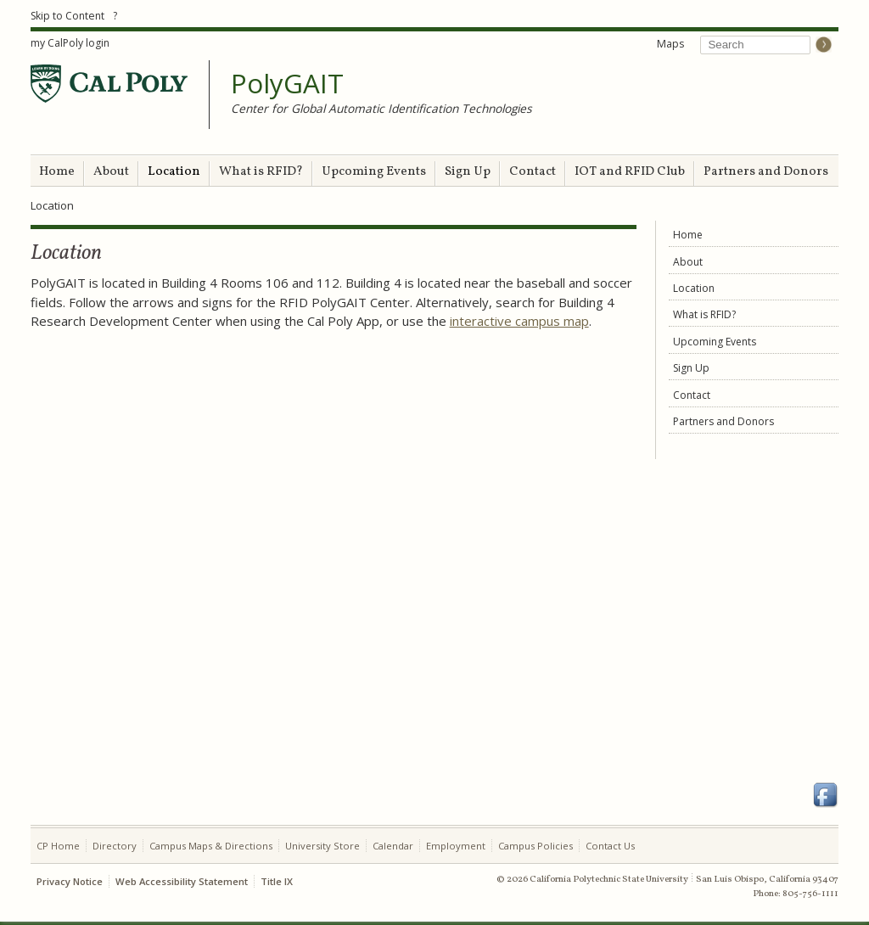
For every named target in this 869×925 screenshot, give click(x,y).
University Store (322, 845)
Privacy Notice (69, 881)
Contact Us (610, 845)
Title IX (277, 881)
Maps (670, 43)
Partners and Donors (766, 172)
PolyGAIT (287, 84)
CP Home (58, 845)
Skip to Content (67, 15)
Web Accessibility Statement (181, 881)
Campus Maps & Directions (210, 845)
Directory (115, 845)
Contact (532, 172)
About (111, 172)
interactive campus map (519, 320)
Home (57, 172)
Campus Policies (535, 845)
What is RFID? (261, 172)
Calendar (393, 845)
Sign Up (468, 172)
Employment (455, 845)
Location (174, 172)
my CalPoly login (70, 43)
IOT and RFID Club (630, 172)
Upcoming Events (374, 172)
